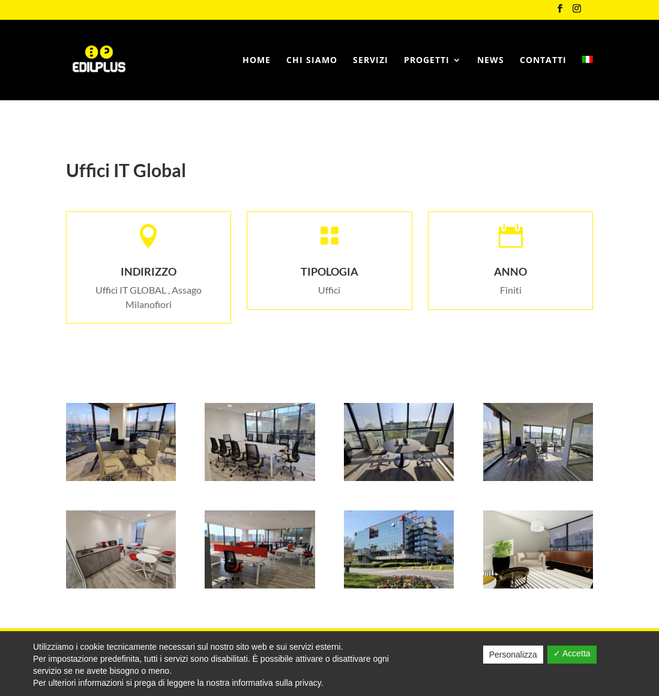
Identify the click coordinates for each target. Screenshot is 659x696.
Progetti (427, 60)
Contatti (543, 60)
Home (256, 60)
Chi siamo (311, 60)
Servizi (370, 60)
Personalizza (513, 654)
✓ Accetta (572, 653)
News (490, 60)
